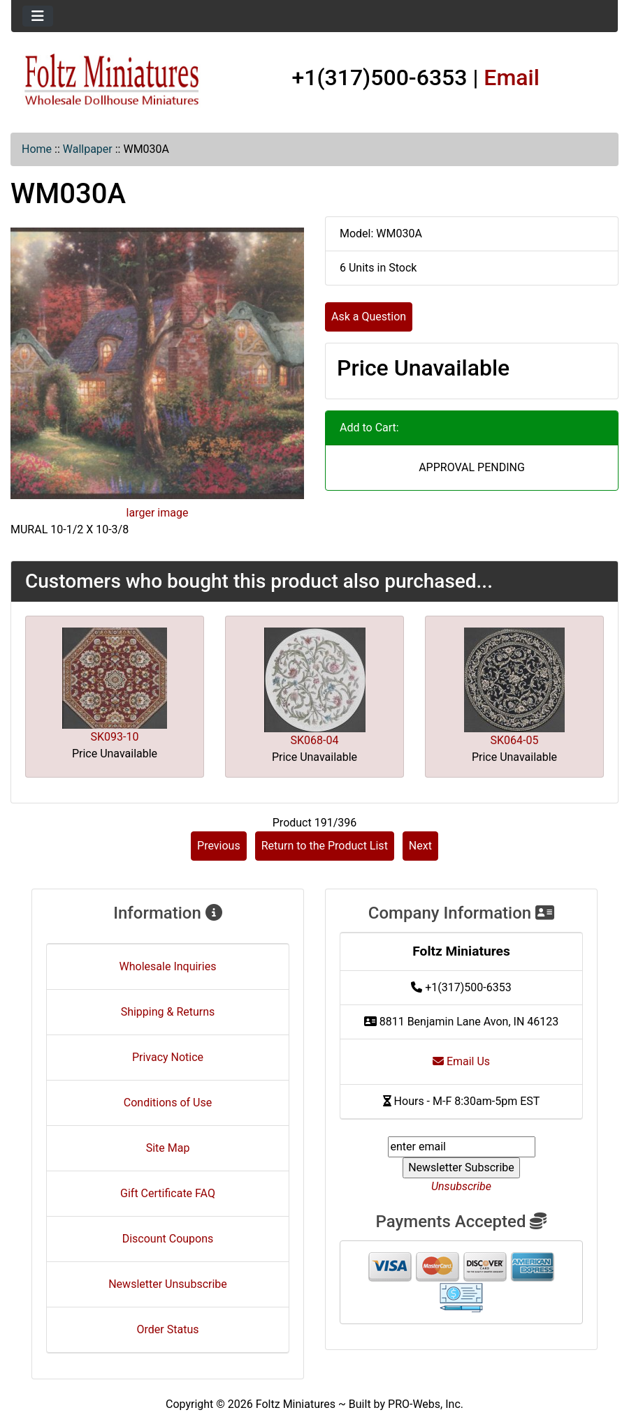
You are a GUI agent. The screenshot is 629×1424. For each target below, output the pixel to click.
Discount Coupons (168, 1238)
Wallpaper (88, 149)
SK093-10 (115, 736)
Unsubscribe (461, 1186)
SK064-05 (515, 740)
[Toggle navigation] (37, 16)
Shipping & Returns (168, 1011)
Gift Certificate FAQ (167, 1193)
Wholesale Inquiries (168, 966)
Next (420, 845)
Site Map (168, 1148)
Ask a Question (368, 316)
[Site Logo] (112, 80)
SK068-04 (315, 740)
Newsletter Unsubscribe (167, 1284)
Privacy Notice (167, 1057)
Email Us (461, 1061)
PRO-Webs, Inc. (425, 1404)
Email (512, 77)
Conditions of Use (168, 1102)
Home (37, 149)
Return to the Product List (324, 845)
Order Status (168, 1329)
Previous (218, 845)
